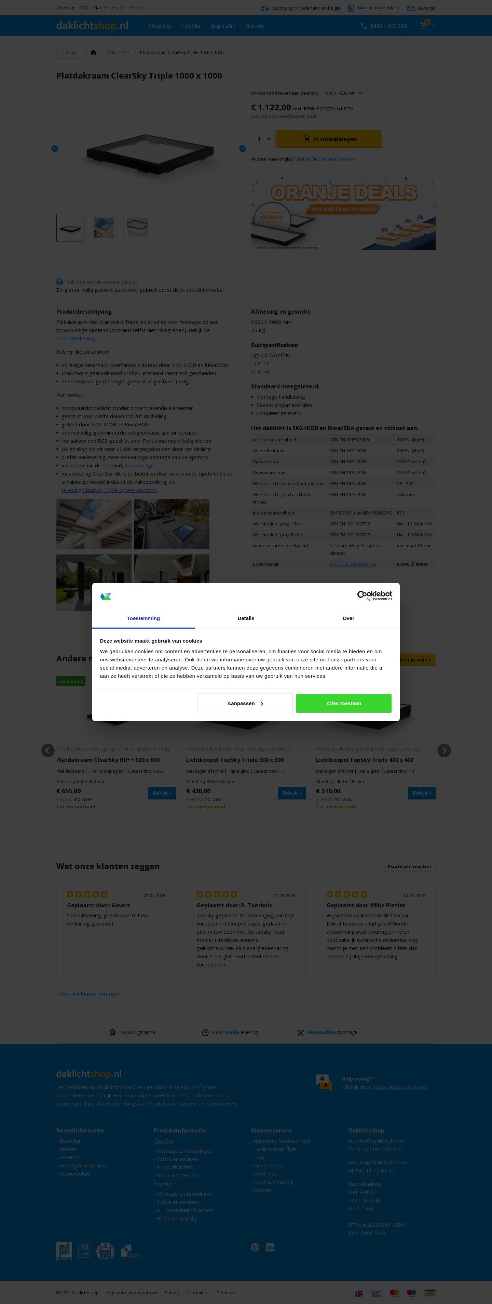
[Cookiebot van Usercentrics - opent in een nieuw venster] (362, 596)
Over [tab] (348, 618)
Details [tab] (245, 618)
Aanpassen (245, 703)
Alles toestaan (344, 703)
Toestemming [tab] (143, 618)
